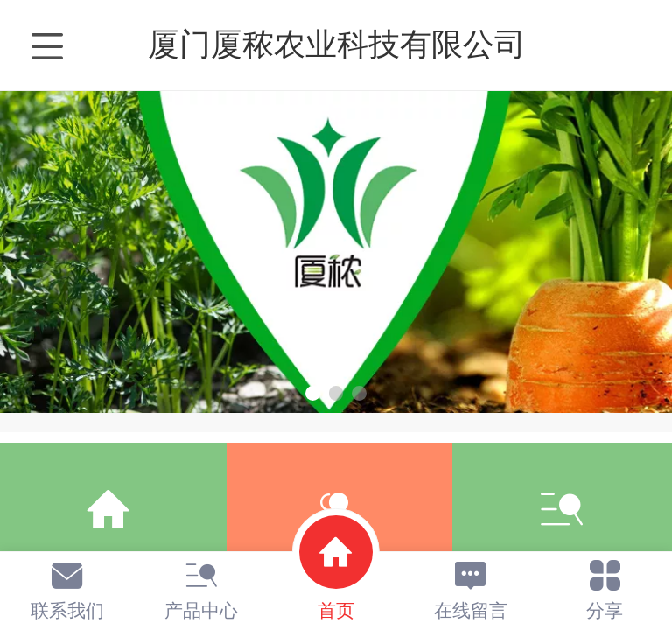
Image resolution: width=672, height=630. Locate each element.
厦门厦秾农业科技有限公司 (337, 44)
